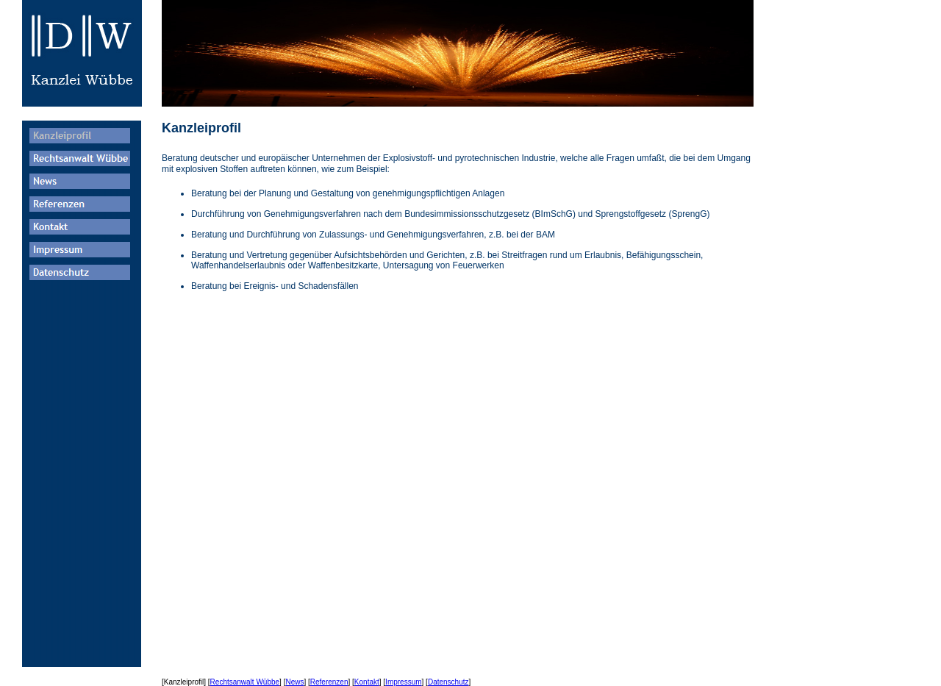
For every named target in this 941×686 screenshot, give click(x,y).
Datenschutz (448, 682)
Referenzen (329, 682)
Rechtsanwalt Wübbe (245, 682)
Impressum (403, 682)
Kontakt (366, 682)
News (294, 682)
